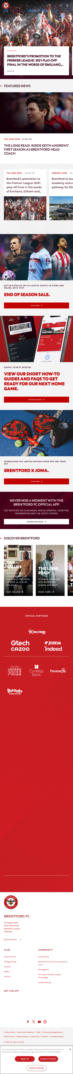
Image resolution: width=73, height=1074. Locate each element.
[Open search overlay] (61, 5)
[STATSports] (15, 761)
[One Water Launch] (58, 803)
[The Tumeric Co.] (36, 867)
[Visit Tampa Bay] (36, 782)
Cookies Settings (36, 1068)
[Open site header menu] (67, 5)
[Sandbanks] (15, 846)
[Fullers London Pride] (15, 697)
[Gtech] (20, 656)
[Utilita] (15, 803)
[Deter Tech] (15, 740)
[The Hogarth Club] (15, 867)
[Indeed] (53, 668)
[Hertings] (58, 718)
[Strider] (36, 740)
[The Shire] (36, 846)
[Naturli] (36, 803)
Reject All (25, 1059)
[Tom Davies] (58, 846)
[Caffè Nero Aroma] (36, 888)
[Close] (70, 1049)
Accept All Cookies (48, 1059)
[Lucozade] (58, 867)
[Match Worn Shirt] (36, 824)
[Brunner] (15, 824)
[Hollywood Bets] (36, 631)
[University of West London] (15, 782)
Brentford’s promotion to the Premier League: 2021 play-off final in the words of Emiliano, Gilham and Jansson (34, 62)
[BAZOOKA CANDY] (15, 718)
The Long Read (12, 51)
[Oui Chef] (58, 824)
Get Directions (10, 966)
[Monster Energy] (36, 718)
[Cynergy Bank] (36, 697)
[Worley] (36, 761)
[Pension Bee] (58, 697)
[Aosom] (58, 740)
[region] (36, 1060)
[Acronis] (58, 761)
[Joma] (53, 649)
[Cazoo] (20, 668)
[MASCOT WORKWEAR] (58, 782)
